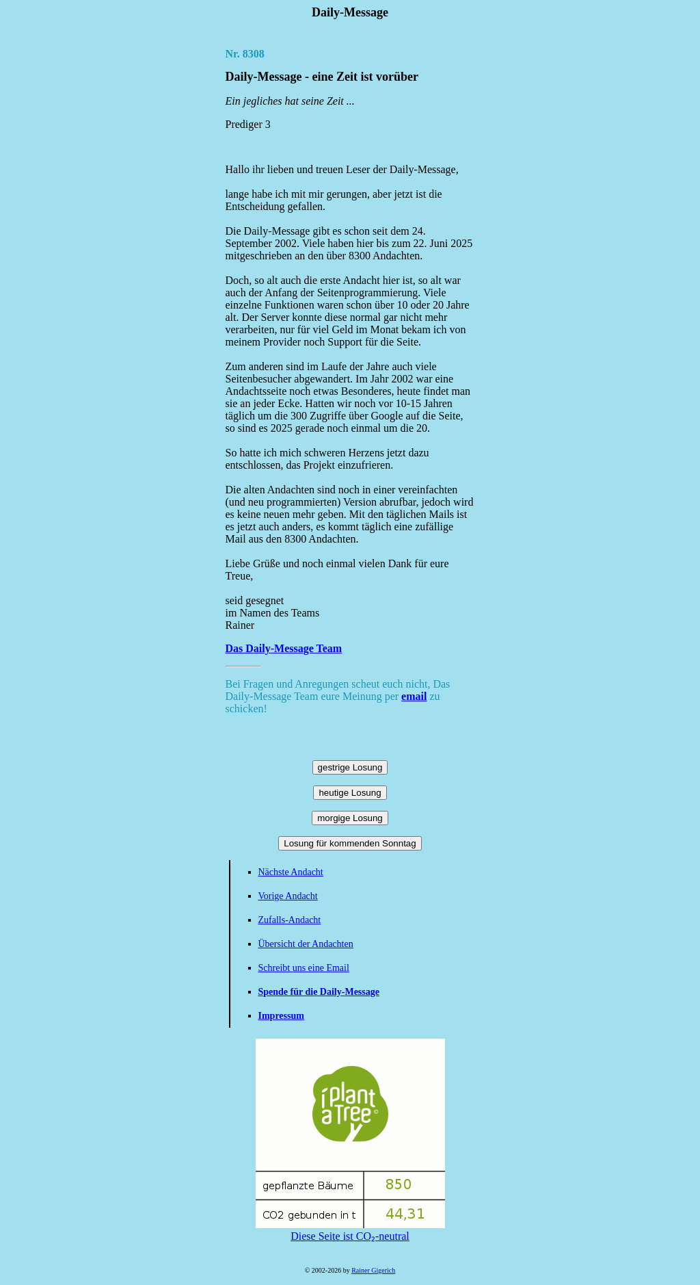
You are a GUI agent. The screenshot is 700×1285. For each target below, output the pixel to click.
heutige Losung (350, 793)
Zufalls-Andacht (289, 920)
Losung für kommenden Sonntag (350, 843)
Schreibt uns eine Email (303, 968)
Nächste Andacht (290, 872)
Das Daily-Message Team (284, 648)
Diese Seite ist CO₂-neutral (350, 1230)
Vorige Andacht (288, 896)
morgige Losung (350, 818)
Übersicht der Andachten (305, 944)
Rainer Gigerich (373, 1270)
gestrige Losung (350, 767)
